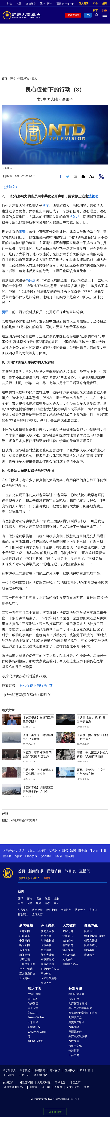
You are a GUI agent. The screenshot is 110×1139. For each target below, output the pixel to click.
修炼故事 (74, 1050)
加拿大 (30, 850)
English (17, 856)
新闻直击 (24, 950)
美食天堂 (33, 1008)
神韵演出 (23, 914)
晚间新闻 (24, 945)
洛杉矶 (41, 850)
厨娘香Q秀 (34, 1026)
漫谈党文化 (75, 1045)
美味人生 (33, 1012)
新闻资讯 (35, 871)
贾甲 (5, 312)
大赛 (19, 3)
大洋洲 (52, 850)
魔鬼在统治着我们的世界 (83, 1012)
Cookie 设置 (54, 1111)
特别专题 (75, 988)
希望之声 (75, 1082)
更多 (86, 1087)
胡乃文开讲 (90, 940)
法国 (73, 850)
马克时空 (46, 973)
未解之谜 (68, 931)
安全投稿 (85, 1070)
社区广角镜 (25, 968)
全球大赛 (37, 914)
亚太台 (94, 850)
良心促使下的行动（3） (37, 685)
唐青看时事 (47, 964)
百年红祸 (74, 1026)
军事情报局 (47, 959)
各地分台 (31, 3)
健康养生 (91, 925)
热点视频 (37, 909)
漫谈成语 (68, 950)
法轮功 (93, 196)
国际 (20, 898)
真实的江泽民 (76, 1022)
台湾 (38, 903)
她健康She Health (94, 935)
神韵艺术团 (26, 1082)
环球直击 (24, 935)
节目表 (70, 871)
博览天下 (80, 909)
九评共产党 (75, 1017)
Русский (44, 856)
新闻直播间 (73, 15)
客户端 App (40, 1074)
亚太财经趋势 (27, 973)
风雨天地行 (75, 1031)
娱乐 (56, 898)
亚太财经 (24, 978)
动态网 (46, 1087)
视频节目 (54, 871)
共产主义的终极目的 (80, 1008)
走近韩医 (89, 954)
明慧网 (33, 1087)
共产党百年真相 (78, 1003)
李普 (22, 232)
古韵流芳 (68, 940)
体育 (56, 903)
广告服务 (9, 1074)
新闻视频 (26, 925)
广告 (95, 3)
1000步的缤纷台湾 (37, 1034)
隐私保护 (55, 1070)
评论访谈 (47, 925)
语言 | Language (65, 3)
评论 (12, 78)
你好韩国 (33, 1003)
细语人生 (46, 982)
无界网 (58, 1087)
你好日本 (33, 998)
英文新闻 (83, 3)
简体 (49, 3)
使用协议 (70, 1070)
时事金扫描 (47, 940)
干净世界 (60, 1082)
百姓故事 (74, 1040)
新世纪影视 (73, 1087)
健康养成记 (90, 945)
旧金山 (82, 850)
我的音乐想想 (35, 1040)
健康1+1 (89, 931)
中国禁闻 (24, 940)
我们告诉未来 (76, 993)
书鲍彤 (31, 280)
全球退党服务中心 (14, 1087)
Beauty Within (36, 1017)
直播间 (84, 871)
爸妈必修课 (69, 954)
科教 (47, 903)
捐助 (104, 3)
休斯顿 (63, 850)
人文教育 (69, 925)
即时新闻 (51, 909)
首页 (4, 78)
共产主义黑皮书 (78, 1036)
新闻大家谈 (47, 931)
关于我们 (25, 1070)
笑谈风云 (68, 935)
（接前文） (10, 187)
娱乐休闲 (34, 988)
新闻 (21, 891)
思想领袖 (46, 950)
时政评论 (23, 78)
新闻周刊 (24, 954)
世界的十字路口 (50, 968)
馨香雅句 (68, 945)
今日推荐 (66, 909)
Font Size (91, 176)
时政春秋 (46, 945)
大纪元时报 (43, 1082)
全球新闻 (24, 931)
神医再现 (89, 950)
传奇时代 (74, 998)
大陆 (29, 903)
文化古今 (68, 959)
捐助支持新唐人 (29, 878)
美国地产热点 (70, 964)
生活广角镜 (34, 993)
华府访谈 (24, 959)
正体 (42, 3)
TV (88, 15)
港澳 (38, 898)
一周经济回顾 (27, 964)
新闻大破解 (47, 954)
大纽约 (20, 850)
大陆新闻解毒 (49, 978)
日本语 (57, 856)
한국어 (69, 856)
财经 (47, 898)
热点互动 (46, 935)
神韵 (9, 3)
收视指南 (40, 1070)
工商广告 (74, 1055)
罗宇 (45, 205)
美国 (20, 903)
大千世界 (33, 1022)
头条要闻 (23, 909)
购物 (47, 878)
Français (31, 856)
